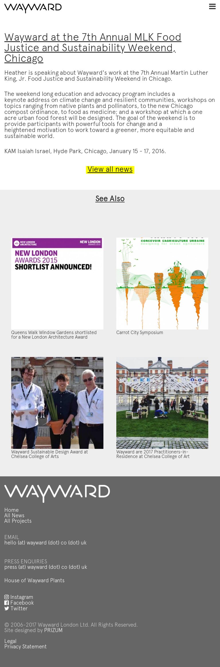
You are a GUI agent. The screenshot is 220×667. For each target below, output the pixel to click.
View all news (110, 170)
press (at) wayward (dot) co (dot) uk (45, 567)
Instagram (18, 597)
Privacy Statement (25, 647)
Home (11, 510)
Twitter (16, 609)
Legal (10, 641)
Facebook (19, 603)
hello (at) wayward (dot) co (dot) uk (45, 543)
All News (14, 516)
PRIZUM (53, 631)
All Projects (18, 521)
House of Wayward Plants (34, 581)
